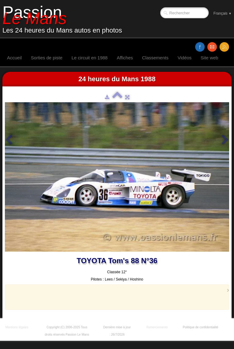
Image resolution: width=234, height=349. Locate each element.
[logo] (64, 19)
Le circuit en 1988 (90, 57)
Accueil (14, 57)
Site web (209, 57)
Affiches (125, 57)
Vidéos (185, 57)
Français (223, 13)
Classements (155, 57)
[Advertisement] (115, 297)
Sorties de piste (46, 57)
